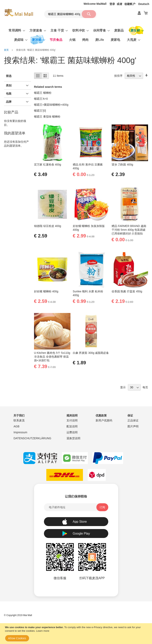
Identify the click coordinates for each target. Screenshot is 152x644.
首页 (6, 50)
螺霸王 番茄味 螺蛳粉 (47, 116)
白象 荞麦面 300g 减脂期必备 (91, 352)
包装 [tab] (8, 93)
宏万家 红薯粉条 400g (47, 164)
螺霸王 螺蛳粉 (42, 92)
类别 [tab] (8, 85)
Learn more (42, 630)
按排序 (118, 75)
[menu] (76, 35)
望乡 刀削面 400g (122, 164)
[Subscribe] (102, 507)
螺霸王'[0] (40, 110)
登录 (112, 4)
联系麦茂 (19, 420)
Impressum (20, 432)
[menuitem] (15, 30)
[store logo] (18, 13)
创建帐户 (129, 4)
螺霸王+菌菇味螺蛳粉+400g (51, 104)
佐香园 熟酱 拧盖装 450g (127, 291)
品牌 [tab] (8, 101)
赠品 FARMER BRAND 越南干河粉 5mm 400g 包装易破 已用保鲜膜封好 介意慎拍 (129, 229)
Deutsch (143, 4)
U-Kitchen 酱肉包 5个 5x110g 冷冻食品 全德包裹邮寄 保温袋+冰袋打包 (52, 356)
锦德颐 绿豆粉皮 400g (47, 226)
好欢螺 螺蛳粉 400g (46, 291)
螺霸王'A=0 (41, 98)
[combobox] (70, 14)
